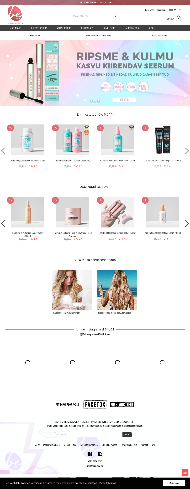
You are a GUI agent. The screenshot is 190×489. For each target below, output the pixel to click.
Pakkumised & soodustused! (95, 35)
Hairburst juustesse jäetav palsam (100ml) (162, 233)
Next (187, 151)
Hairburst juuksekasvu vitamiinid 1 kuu (28, 160)
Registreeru (161, 10)
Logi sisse (149, 10)
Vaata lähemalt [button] (107, 483)
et (175, 10)
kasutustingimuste (113, 426)
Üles (185, 472)
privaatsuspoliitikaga (133, 426)
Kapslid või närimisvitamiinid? (66, 313)
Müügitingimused (109, 445)
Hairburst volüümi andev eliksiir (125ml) (117, 160)
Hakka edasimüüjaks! (158, 35)
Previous (3, 151)
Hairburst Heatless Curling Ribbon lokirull (118, 233)
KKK (153, 445)
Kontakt (144, 445)
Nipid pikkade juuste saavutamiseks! (114, 313)
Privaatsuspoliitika (129, 445)
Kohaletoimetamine (89, 445)
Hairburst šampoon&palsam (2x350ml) (72, 160)
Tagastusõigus (69, 445)
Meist (37, 445)
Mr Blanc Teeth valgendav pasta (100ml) (163, 160)
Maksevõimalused (51, 445)
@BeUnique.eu (88, 334)
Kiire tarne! (31, 35)
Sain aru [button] (174, 483)
